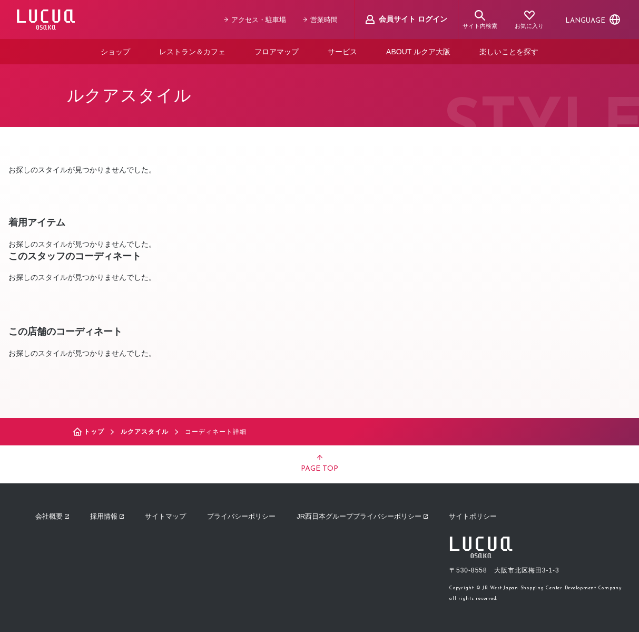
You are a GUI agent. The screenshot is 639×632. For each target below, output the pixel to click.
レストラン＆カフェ (192, 51)
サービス (342, 51)
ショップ (115, 51)
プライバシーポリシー (241, 516)
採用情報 (107, 516)
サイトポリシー (473, 516)
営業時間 (320, 19)
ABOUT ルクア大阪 (418, 51)
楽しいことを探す (508, 51)
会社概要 (52, 516)
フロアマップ (276, 51)
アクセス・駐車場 (255, 19)
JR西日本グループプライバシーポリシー (362, 516)
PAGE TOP (319, 464)
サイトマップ (165, 516)
